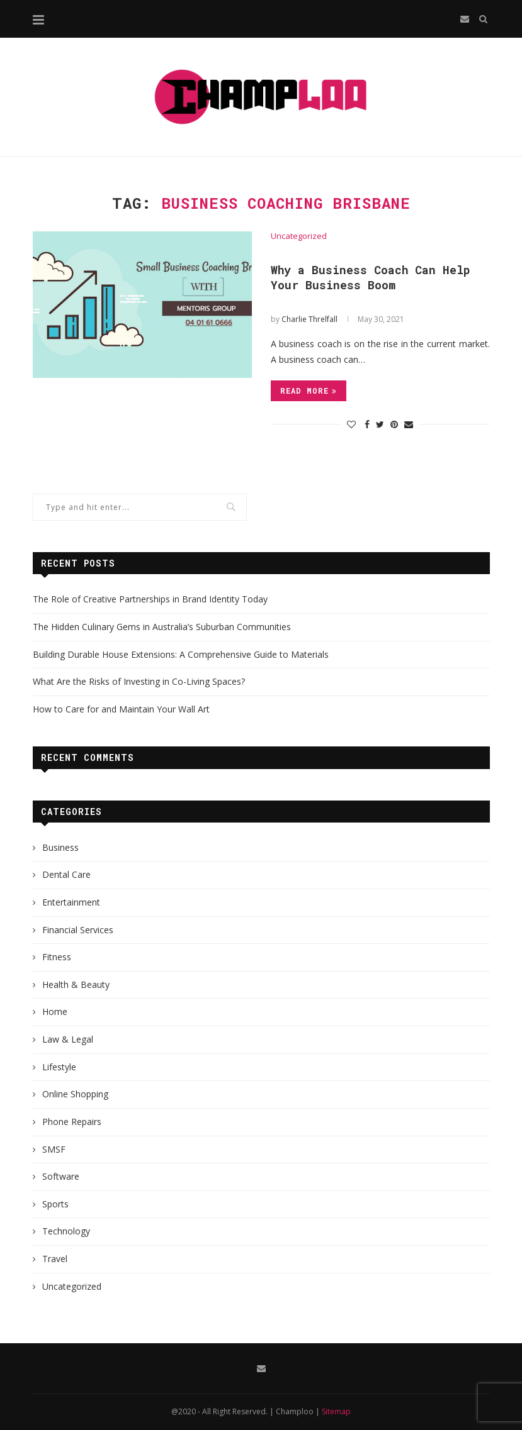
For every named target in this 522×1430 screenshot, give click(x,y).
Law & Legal (67, 1039)
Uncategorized (299, 236)
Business (60, 847)
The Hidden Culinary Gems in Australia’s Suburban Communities (162, 627)
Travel (54, 1259)
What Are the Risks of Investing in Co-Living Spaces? (139, 681)
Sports (55, 1204)
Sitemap (336, 1411)
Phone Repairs (71, 1122)
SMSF (53, 1149)
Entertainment (71, 902)
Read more (308, 390)
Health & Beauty (76, 984)
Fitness (56, 957)
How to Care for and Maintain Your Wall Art (121, 709)
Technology (66, 1231)
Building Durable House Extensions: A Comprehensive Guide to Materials (181, 654)
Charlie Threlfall (309, 319)
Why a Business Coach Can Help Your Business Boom (370, 277)
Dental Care (66, 874)
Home (54, 1011)
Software (60, 1176)
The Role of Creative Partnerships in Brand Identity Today (150, 599)
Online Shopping (75, 1094)
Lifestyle (59, 1067)
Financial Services (77, 930)
